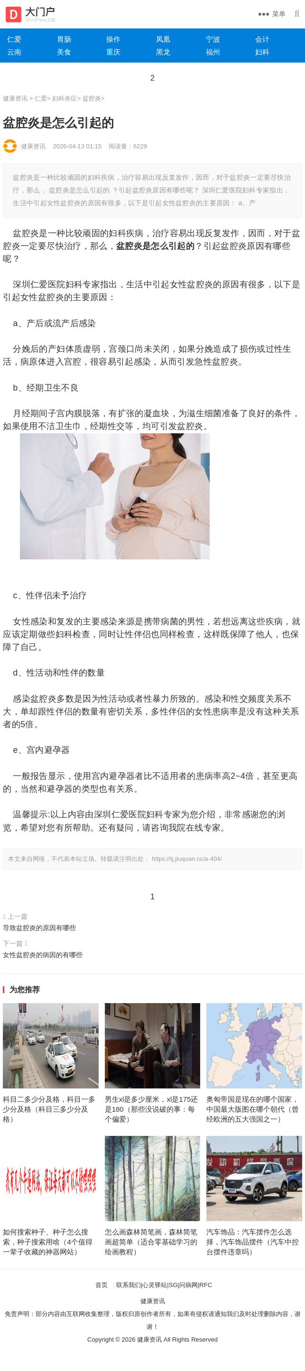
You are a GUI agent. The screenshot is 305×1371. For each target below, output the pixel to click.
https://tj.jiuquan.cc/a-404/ (187, 858)
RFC (205, 1285)
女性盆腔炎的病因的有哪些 (43, 955)
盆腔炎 (92, 98)
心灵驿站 (154, 1285)
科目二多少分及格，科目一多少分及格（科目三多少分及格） (49, 1109)
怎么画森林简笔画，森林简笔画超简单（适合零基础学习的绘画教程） (151, 1242)
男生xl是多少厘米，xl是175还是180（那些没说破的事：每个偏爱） (151, 1109)
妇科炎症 (64, 98)
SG (173, 1285)
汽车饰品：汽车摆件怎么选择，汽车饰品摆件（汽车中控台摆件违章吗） (252, 1242)
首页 (101, 1285)
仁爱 (41, 98)
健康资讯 (15, 98)
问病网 (188, 1285)
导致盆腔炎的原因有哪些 (39, 928)
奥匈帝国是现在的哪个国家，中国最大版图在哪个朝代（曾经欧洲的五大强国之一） (252, 1109)
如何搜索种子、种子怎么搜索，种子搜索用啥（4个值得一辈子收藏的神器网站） (47, 1242)
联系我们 (128, 1285)
